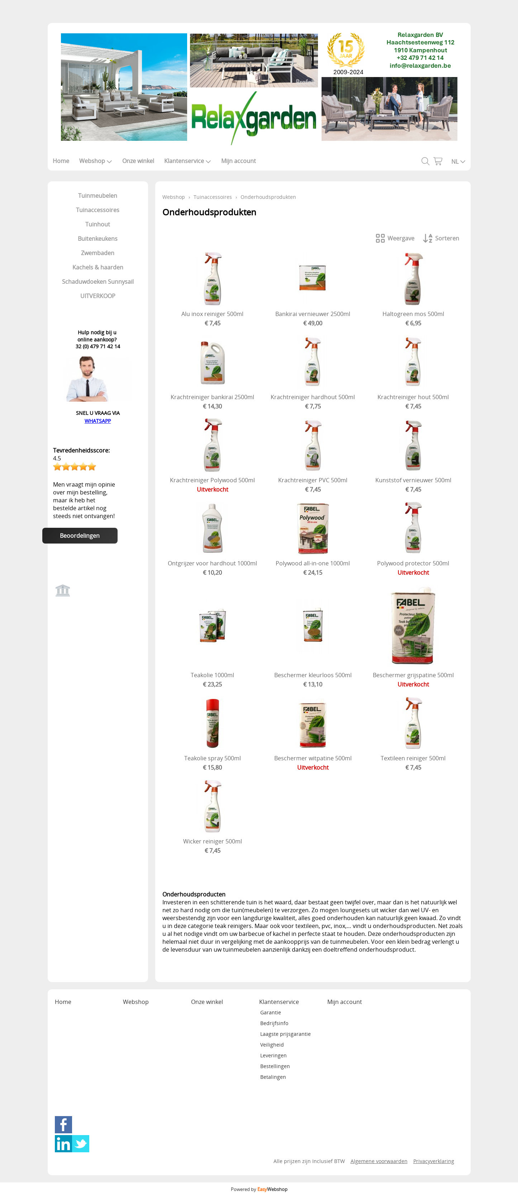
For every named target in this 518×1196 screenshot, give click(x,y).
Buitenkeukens (98, 239)
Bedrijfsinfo (274, 1023)
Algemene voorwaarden (379, 1161)
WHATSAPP (98, 420)
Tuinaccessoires (97, 210)
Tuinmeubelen (97, 196)
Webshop (95, 161)
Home (61, 161)
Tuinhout (97, 224)
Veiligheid (272, 1044)
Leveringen (273, 1055)
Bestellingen (275, 1066)
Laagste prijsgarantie (285, 1033)
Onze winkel (138, 161)
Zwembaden (97, 253)
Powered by (259, 1189)
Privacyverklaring (433, 1161)
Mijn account (238, 161)
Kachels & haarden (97, 267)
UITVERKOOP (97, 296)
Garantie (270, 1012)
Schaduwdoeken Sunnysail (98, 282)
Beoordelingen (80, 536)
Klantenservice (187, 161)
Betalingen (273, 1076)
